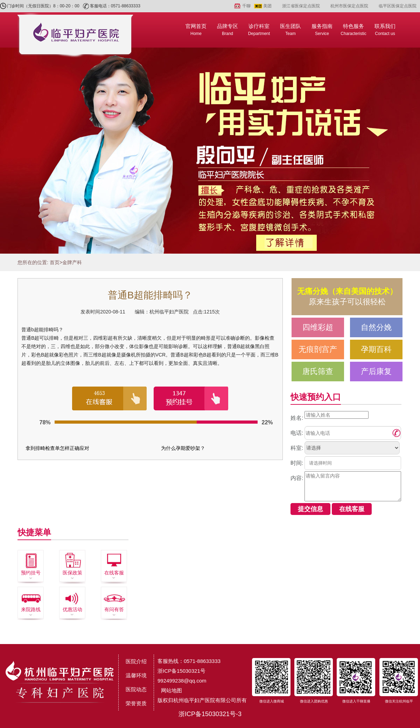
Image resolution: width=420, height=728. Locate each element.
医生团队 (290, 29)
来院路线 (31, 609)
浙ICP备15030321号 (181, 671)
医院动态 (136, 689)
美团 (267, 5)
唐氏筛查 (317, 371)
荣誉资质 (136, 703)
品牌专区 (227, 29)
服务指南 (322, 29)
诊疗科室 (259, 29)
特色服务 (353, 29)
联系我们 (385, 29)
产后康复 (376, 371)
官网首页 (196, 29)
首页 (54, 262)
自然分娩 (376, 327)
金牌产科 (72, 262)
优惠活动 (72, 609)
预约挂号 (31, 572)
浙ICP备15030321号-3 (209, 714)
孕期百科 (376, 349)
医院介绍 (136, 661)
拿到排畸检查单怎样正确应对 (57, 448)
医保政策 (72, 572)
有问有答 (114, 609)
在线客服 (114, 572)
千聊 (246, 5)
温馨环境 (136, 675)
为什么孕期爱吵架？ (183, 448)
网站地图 (171, 690)
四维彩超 (317, 327)
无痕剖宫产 (318, 349)
